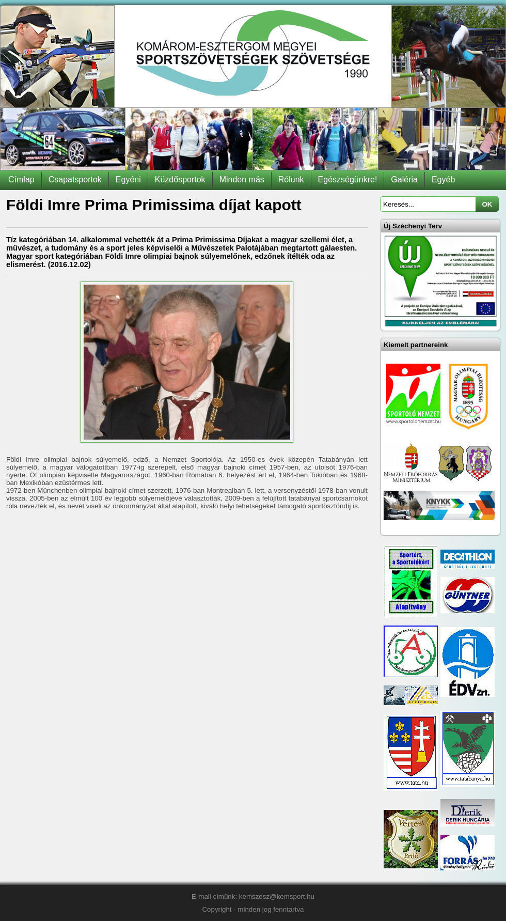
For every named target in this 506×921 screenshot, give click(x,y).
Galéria (404, 179)
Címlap (21, 179)
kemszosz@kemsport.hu (276, 896)
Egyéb (443, 179)
